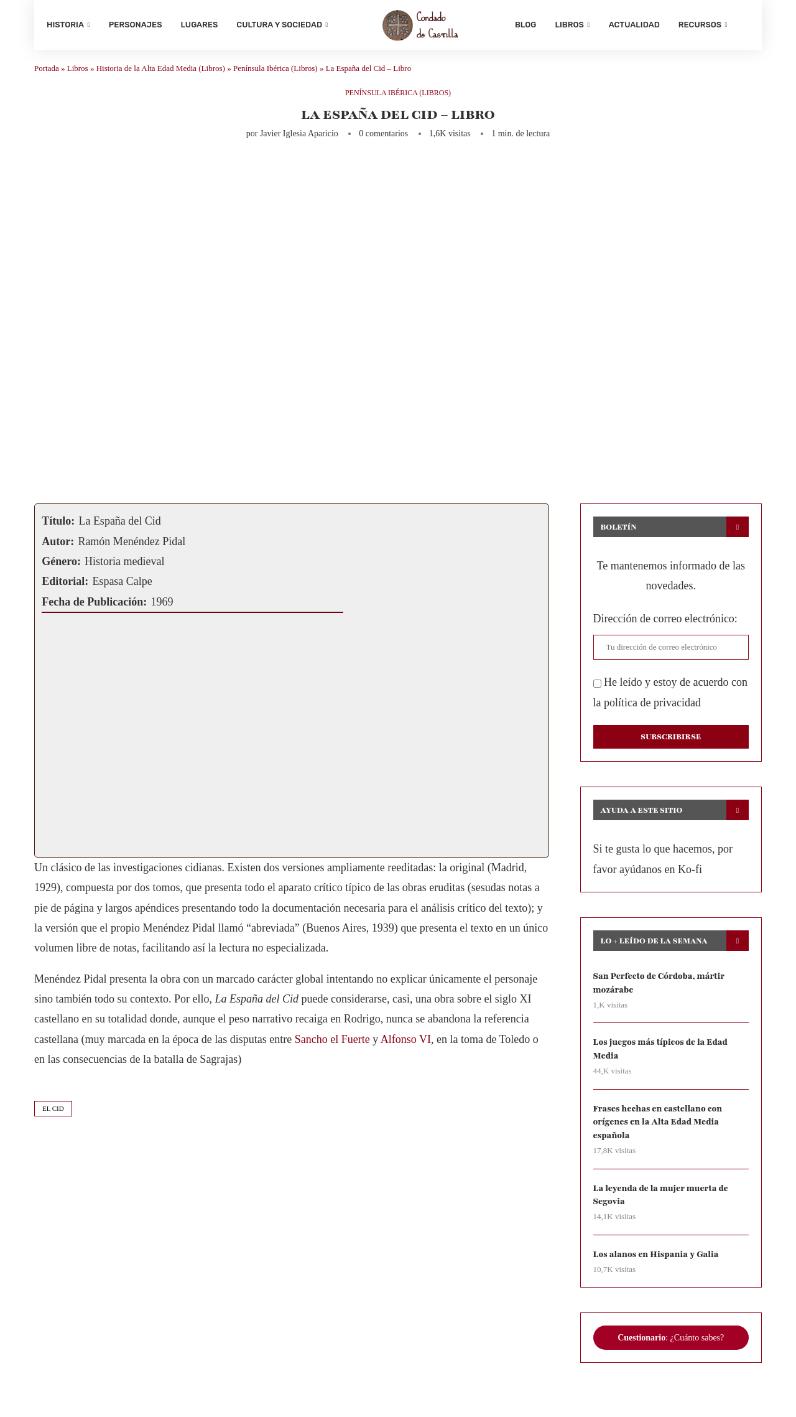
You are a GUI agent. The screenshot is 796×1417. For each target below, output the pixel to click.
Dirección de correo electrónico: (665, 625)
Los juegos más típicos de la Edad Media (662, 1056)
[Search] (743, 25)
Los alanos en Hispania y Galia (658, 1265)
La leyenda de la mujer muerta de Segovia (663, 1204)
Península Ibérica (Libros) (275, 75)
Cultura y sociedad (279, 24)
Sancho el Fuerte (332, 1046)
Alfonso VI (406, 1046)
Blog (525, 24)
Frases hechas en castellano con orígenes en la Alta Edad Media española (659, 1131)
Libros (569, 24)
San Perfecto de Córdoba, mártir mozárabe (661, 990)
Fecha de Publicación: (94, 608)
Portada (46, 75)
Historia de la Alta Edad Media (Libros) (160, 75)
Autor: (58, 547)
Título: (58, 527)
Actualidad (634, 24)
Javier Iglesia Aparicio (299, 140)
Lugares (199, 24)
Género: (61, 568)
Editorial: (65, 588)
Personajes (135, 24)
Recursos (699, 24)
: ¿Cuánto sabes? (671, 1348)
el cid (53, 1114)
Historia (65, 24)
